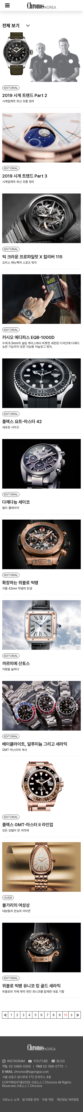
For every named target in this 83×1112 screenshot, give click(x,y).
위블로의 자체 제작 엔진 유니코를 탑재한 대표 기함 (33, 991)
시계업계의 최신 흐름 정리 (18, 101)
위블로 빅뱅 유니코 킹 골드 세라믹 (31, 985)
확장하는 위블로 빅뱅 (20, 582)
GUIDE (8, 897)
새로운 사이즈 (10, 427)
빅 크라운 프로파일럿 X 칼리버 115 (32, 256)
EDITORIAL (11, 87)
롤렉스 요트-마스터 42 (22, 421)
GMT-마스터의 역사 (14, 750)
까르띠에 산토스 (16, 663)
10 (65, 1015)
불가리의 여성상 (16, 905)
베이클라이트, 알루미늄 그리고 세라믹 (34, 744)
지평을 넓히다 (10, 669)
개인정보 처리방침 (68, 1099)
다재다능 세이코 (16, 502)
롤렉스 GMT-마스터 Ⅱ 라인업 (27, 824)
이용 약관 (48, 1099)
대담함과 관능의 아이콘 (16, 911)
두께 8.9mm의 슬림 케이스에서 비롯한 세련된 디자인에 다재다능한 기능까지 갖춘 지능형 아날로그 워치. (40, 344)
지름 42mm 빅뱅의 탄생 (17, 588)
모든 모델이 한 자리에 (15, 830)
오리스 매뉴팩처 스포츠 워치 (19, 262)
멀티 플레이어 (10, 508)
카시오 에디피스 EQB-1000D (28, 337)
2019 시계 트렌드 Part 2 (24, 95)
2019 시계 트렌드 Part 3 (24, 176)
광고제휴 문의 (30, 1099)
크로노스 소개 (10, 1099)
